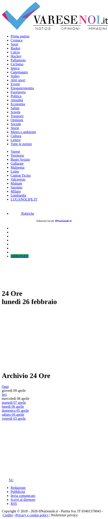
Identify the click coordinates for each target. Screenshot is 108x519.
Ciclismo (17, 64)
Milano (16, 191)
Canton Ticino (21, 175)
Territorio (17, 155)
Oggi (5, 386)
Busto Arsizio (20, 159)
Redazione (18, 488)
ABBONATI (20, 256)
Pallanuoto (18, 60)
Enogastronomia (22, 88)
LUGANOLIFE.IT (24, 199)
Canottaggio (19, 72)
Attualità (17, 100)
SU (7, 480)
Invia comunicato (23, 496)
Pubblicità (18, 492)
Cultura (16, 136)
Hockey (16, 56)
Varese (15, 151)
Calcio (15, 52)
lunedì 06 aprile (13, 406)
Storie (15, 128)
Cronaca (16, 40)
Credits (8, 515)
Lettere (16, 140)
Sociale (16, 124)
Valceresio (18, 179)
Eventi (15, 84)
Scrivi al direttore (23, 499)
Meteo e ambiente (23, 132)
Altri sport (18, 80)
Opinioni (17, 120)
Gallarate (17, 163)
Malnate (16, 183)
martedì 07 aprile (14, 402)
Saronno (16, 187)
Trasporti (17, 116)
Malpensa (17, 167)
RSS (14, 503)
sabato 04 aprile (13, 414)
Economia (18, 104)
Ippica (15, 68)
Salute (15, 108)
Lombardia (18, 195)
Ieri (4, 394)
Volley (15, 76)
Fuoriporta (18, 92)
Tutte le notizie (21, 144)
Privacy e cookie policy (32, 515)
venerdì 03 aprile (14, 418)
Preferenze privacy (64, 515)
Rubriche (22, 213)
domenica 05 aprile (15, 410)
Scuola (15, 112)
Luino (15, 171)
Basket (15, 48)
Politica (16, 96)
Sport (14, 44)
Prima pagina (20, 36)
